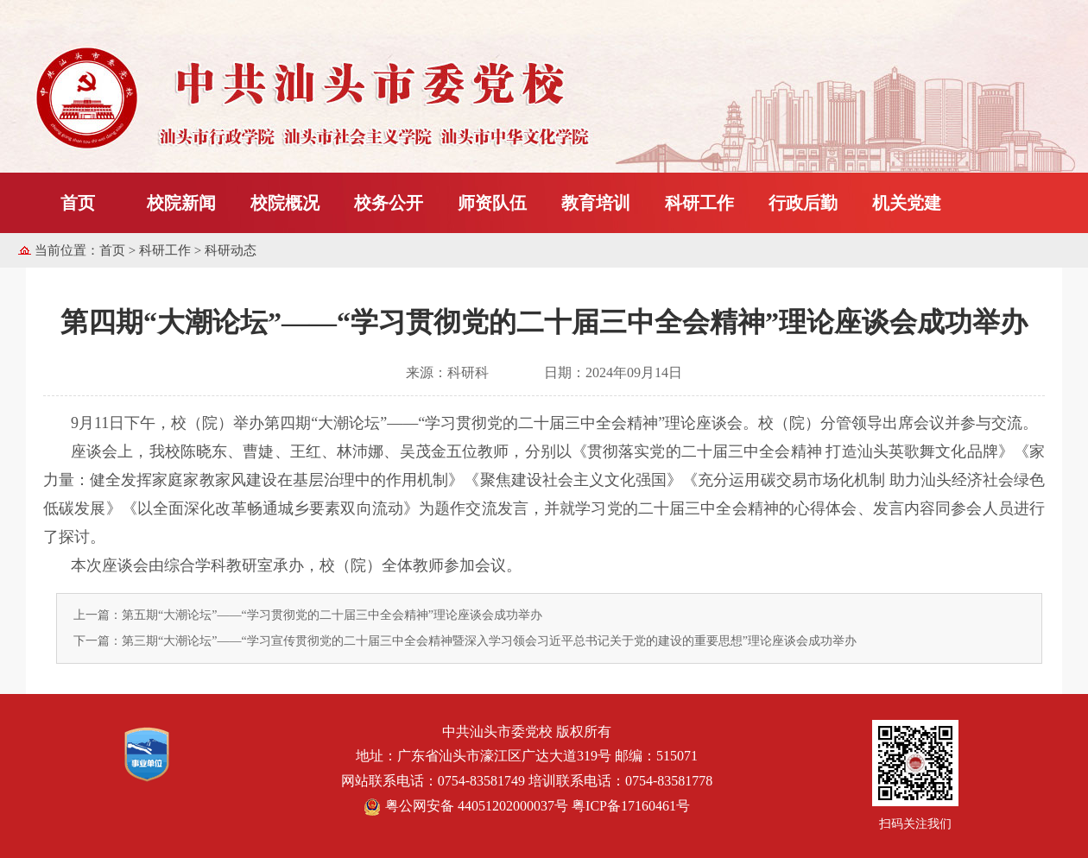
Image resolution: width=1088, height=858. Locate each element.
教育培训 (595, 202)
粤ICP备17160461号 (631, 805)
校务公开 (388, 202)
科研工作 (699, 202)
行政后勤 (803, 202)
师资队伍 (492, 202)
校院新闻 (181, 202)
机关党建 (906, 202)
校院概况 (284, 202)
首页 (77, 202)
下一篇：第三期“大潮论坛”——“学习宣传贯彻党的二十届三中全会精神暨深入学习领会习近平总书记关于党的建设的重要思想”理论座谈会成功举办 (465, 640)
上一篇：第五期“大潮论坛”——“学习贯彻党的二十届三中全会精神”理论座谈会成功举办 (307, 615)
